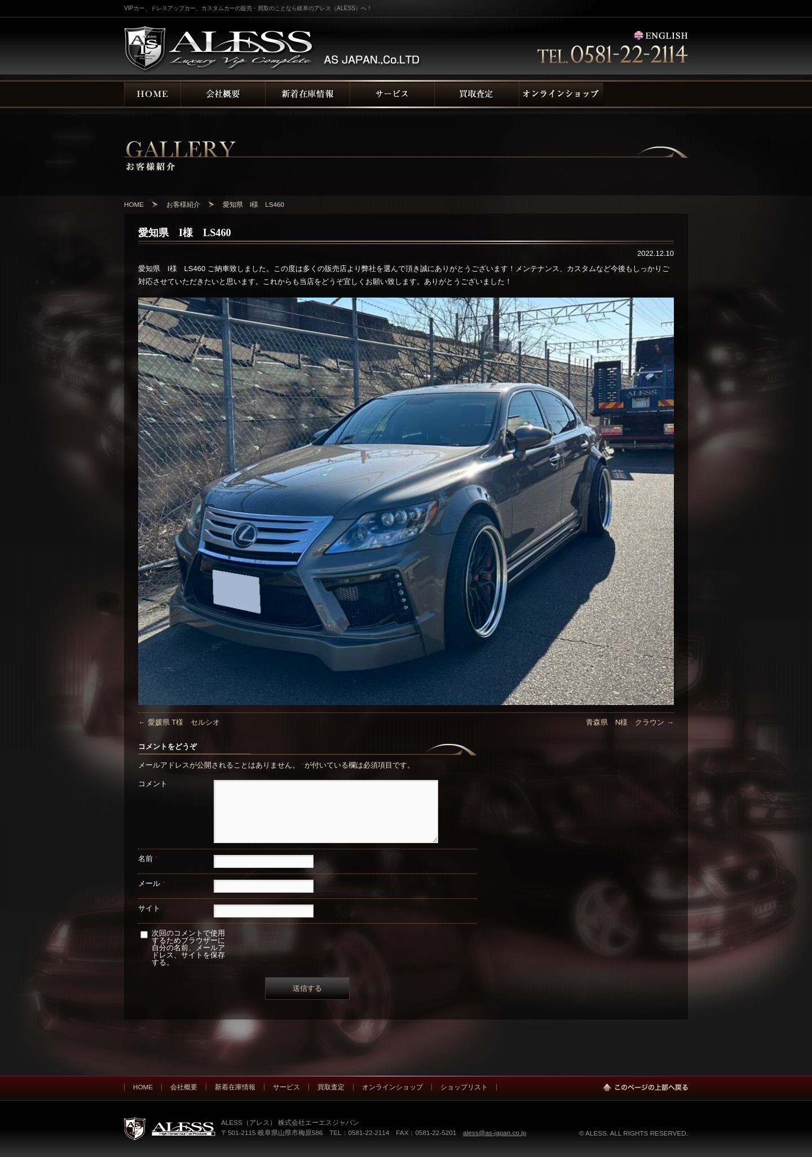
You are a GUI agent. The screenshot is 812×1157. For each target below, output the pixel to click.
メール (151, 883)
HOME (143, 1086)
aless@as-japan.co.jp (494, 1132)
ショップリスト (464, 1086)
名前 (148, 858)
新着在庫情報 (235, 1086)
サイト (149, 908)
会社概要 (183, 1086)
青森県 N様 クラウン (630, 722)
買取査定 (331, 1086)
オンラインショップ (392, 1086)
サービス (286, 1086)
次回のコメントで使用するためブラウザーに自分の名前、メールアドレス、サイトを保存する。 (188, 947)
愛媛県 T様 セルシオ (179, 722)
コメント (152, 783)
